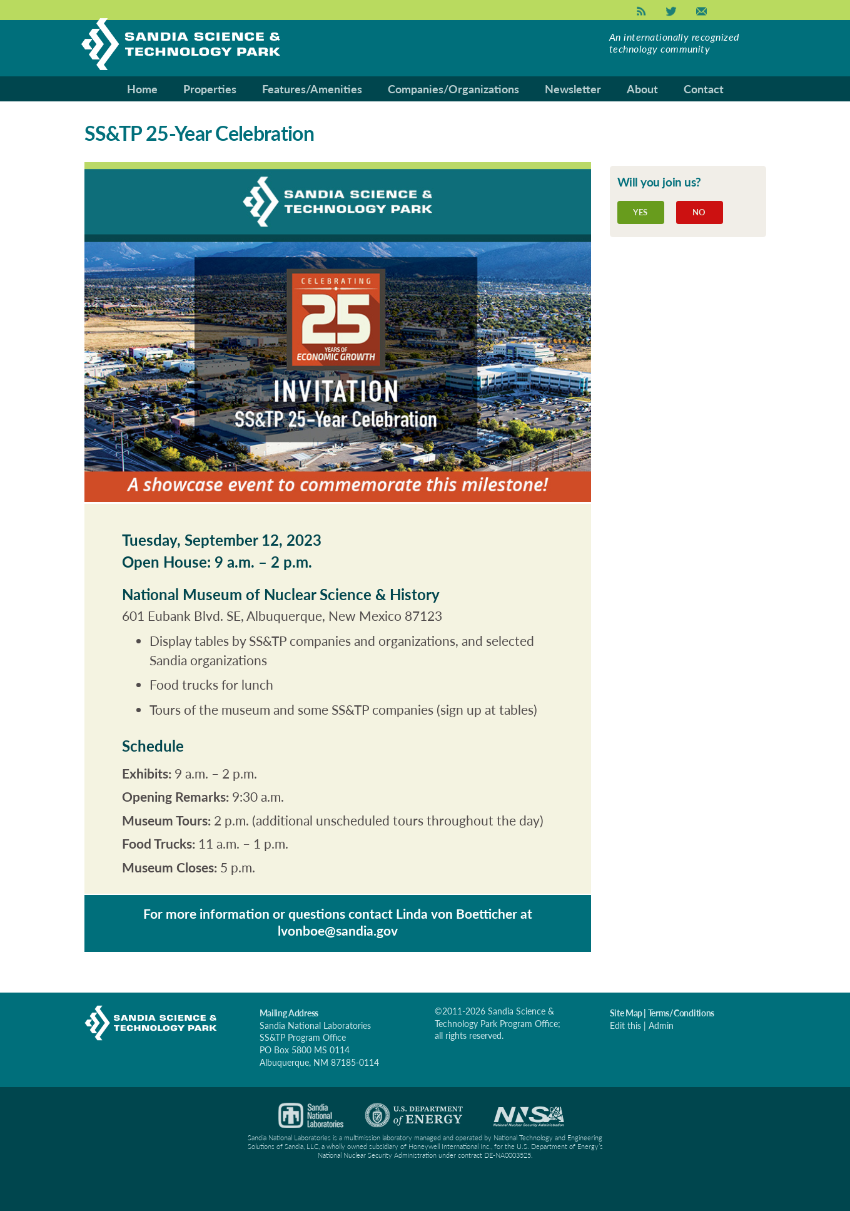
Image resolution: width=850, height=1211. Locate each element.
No (699, 212)
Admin (661, 1025)
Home (142, 89)
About (642, 89)
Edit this (625, 1025)
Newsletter (573, 89)
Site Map (626, 1013)
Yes (640, 212)
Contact (704, 89)
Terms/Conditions (681, 1013)
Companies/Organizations (453, 89)
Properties (209, 89)
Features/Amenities (312, 89)
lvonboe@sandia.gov (338, 930)
